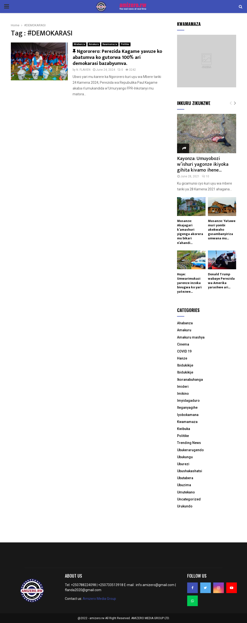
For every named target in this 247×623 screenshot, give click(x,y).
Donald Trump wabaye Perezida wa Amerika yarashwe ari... (221, 280)
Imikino (183, 393)
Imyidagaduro (188, 400)
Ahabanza (79, 43)
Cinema (183, 344)
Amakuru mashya (191, 337)
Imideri (183, 386)
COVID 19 (184, 351)
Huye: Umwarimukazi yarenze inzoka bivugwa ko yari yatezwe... (189, 282)
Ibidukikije (185, 365)
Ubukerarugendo (190, 450)
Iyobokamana (188, 415)
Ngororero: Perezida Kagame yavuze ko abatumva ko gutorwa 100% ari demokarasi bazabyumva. (117, 56)
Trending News (189, 443)
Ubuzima (184, 485)
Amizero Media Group (99, 599)
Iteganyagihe (187, 407)
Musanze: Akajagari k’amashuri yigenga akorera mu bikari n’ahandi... (190, 231)
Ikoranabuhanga (190, 379)
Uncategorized (189, 499)
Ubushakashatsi (189, 471)
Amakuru (94, 43)
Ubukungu (185, 457)
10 (205, 176)
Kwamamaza (110, 43)
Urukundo (184, 506)
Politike (125, 43)
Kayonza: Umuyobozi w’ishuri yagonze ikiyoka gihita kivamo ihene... (202, 164)
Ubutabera (185, 478)
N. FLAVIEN (83, 68)
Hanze (182, 358)
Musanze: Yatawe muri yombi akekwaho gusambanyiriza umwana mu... (221, 229)
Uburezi (183, 464)
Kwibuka (183, 429)
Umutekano (186, 492)
